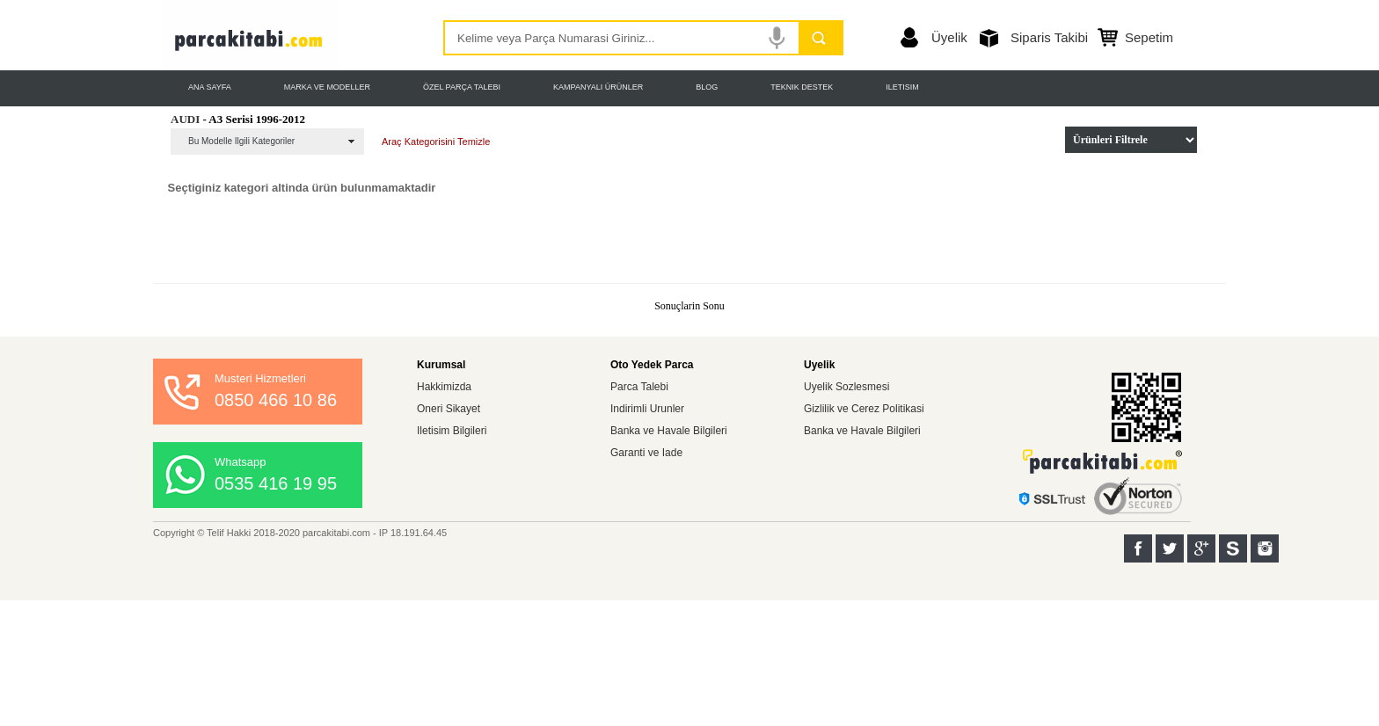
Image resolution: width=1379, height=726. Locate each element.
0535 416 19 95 (276, 483)
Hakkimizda (444, 387)
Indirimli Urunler (647, 409)
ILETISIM (902, 87)
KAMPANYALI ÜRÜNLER (598, 87)
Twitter (1170, 548)
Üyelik (949, 37)
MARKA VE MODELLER (327, 87)
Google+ (1201, 548)
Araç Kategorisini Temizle (436, 141)
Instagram (1265, 548)
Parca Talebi (639, 387)
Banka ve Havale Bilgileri (668, 431)
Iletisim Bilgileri (451, 431)
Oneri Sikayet (448, 409)
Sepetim (1149, 37)
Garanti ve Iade (646, 452)
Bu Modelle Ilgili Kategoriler (241, 141)
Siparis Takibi (1049, 37)
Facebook (1138, 548)
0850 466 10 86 (276, 400)
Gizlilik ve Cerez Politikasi (864, 409)
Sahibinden (1233, 548)
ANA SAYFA (209, 87)
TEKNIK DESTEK (801, 87)
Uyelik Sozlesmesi (846, 387)
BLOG (707, 87)
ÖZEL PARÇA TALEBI (461, 87)
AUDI (185, 119)
